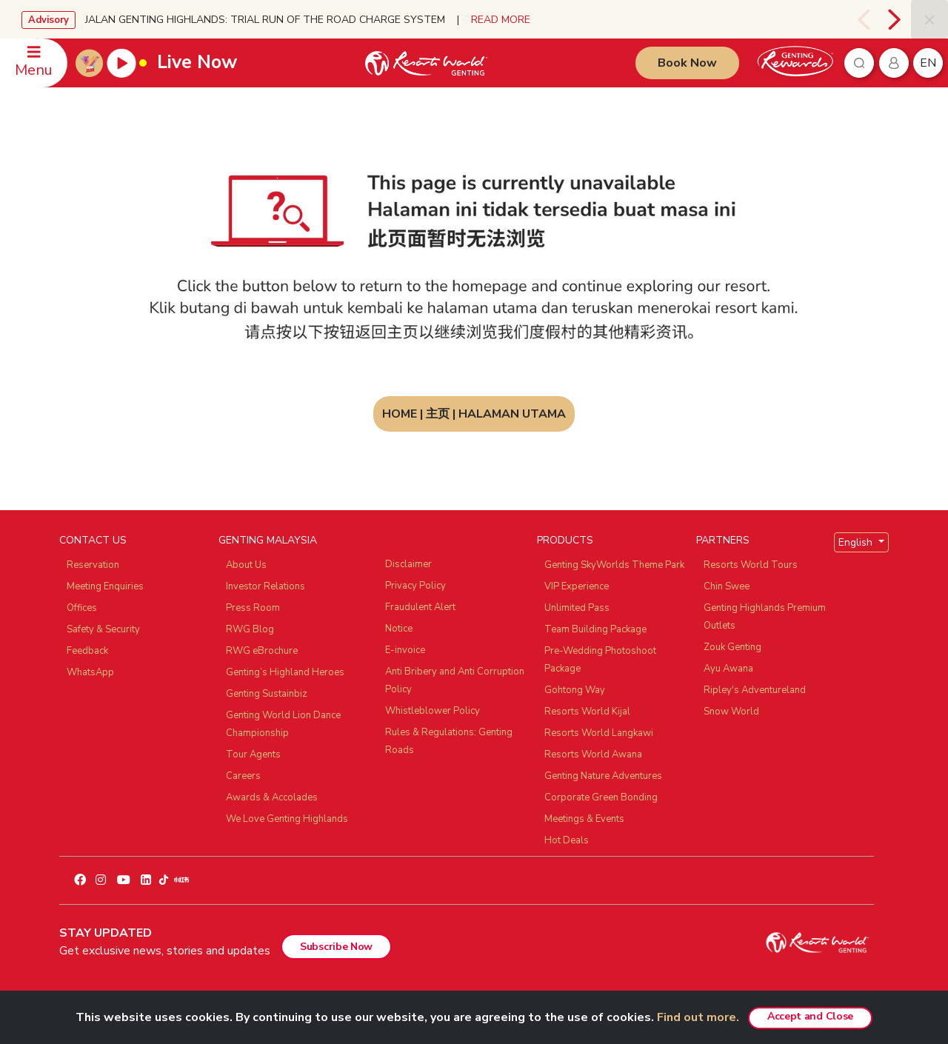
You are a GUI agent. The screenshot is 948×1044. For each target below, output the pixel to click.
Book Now (687, 63)
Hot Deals (566, 840)
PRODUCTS (565, 540)
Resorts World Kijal (587, 711)
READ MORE (500, 20)
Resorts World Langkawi (598, 733)
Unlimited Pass (577, 608)
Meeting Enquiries (105, 586)
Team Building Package (595, 629)
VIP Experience (576, 586)
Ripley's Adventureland (755, 690)
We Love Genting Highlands (287, 819)
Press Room (253, 608)
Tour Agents (253, 754)
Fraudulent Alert (420, 607)
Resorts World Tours (751, 565)
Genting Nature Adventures (603, 776)
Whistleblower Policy (432, 710)
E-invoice (405, 650)
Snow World (731, 711)
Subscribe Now (336, 947)
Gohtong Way (574, 690)
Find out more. (698, 1017)
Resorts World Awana (593, 754)
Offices (82, 608)
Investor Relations (265, 586)
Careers (243, 776)
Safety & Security (103, 629)
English (856, 542)
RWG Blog (250, 629)
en (928, 63)
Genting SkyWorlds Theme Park (614, 565)
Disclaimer (408, 564)
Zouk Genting (732, 647)
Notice (399, 628)
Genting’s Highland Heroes (285, 672)
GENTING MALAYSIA (267, 540)
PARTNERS (723, 540)
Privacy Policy (415, 585)
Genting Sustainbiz (266, 693)
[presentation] (863, 19)
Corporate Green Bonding (601, 797)
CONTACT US (93, 540)
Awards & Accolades (272, 797)
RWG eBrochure (262, 650)
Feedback (87, 650)
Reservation (93, 565)
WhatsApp (90, 672)
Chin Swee (727, 586)
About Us (246, 565)
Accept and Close (810, 1016)
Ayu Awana (728, 668)
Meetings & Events (584, 819)
